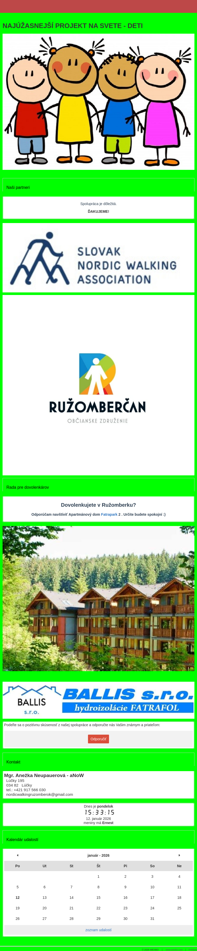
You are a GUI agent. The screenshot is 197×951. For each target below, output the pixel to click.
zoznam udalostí (98, 930)
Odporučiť (98, 739)
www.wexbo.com (174, 949)
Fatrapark (109, 514)
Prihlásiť (193, 949)
